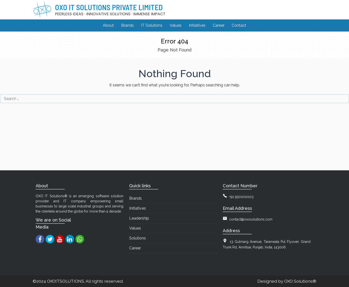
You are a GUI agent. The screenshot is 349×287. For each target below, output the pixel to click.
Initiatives (137, 208)
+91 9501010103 (241, 197)
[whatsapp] (79, 239)
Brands (135, 198)
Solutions (137, 238)
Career (135, 248)
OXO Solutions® (300, 281)
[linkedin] (69, 239)
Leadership (139, 218)
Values (135, 228)
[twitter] (50, 239)
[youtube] (60, 239)
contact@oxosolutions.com (250, 219)
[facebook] (40, 239)
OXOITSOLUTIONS (65, 281)
